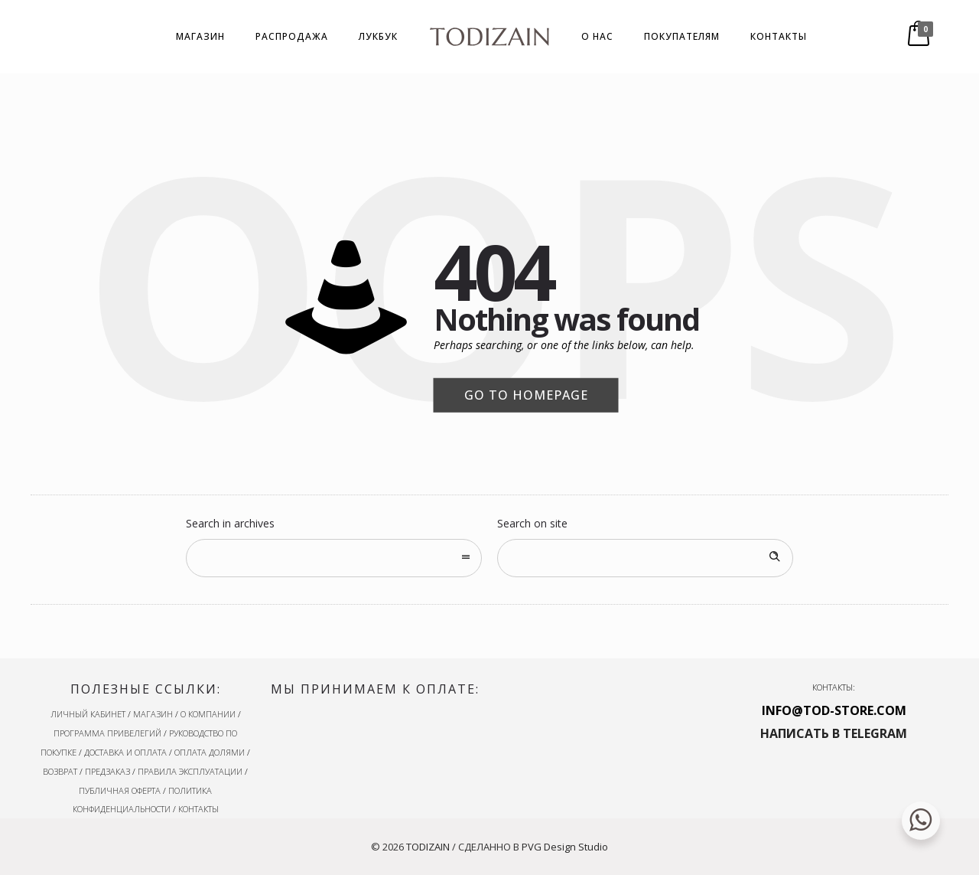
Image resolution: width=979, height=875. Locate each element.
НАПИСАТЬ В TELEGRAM (833, 733)
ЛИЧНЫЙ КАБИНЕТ (87, 714)
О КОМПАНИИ (208, 714)
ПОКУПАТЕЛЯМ (682, 36)
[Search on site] (645, 558)
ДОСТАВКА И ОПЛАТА (125, 752)
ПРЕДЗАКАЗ (107, 771)
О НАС (597, 36)
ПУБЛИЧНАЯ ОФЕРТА (120, 790)
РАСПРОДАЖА (291, 36)
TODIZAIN (428, 847)
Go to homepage (526, 395)
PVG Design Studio (565, 847)
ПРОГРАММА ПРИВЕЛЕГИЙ (107, 733)
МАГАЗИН (200, 36)
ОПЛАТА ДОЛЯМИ (209, 752)
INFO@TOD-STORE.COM (834, 710)
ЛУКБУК (378, 36)
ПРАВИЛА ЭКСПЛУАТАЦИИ (190, 771)
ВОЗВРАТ (60, 771)
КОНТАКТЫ (778, 36)
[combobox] (334, 558)
